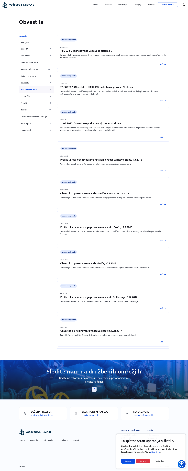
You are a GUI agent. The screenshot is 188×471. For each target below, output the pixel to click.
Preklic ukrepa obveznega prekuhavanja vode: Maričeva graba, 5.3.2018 (101, 159)
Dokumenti (25, 55)
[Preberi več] (163, 64)
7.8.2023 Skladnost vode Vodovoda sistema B (86, 51)
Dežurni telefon (168, 4)
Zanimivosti (26, 130)
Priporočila (25, 96)
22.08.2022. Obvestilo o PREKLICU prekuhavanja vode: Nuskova (96, 87)
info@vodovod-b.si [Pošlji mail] (90, 415)
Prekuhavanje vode (29, 89)
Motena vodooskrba (29, 69)
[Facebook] (94, 389)
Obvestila (108, 4)
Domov (95, 4)
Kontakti (151, 4)
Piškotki (22, 466)
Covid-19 (24, 49)
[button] (182, 464)
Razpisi (24, 110)
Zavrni (143, 461)
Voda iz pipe (26, 123)
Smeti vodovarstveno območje (34, 117)
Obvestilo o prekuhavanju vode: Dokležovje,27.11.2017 (91, 331)
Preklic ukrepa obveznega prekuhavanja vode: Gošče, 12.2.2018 (96, 227)
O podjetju (137, 4)
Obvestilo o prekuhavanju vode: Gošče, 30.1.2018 (88, 263)
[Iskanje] (184, 4)
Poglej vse (25, 42)
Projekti (24, 103)
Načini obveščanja (28, 76)
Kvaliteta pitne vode (29, 62)
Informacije (122, 4)
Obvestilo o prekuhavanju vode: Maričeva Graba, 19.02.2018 (94, 193)
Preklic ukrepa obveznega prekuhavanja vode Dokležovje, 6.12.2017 (98, 297)
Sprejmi (128, 461)
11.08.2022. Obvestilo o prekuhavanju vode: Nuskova (90, 123)
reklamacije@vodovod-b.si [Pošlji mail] (144, 415)
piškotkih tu (155, 452)
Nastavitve (159, 461)
